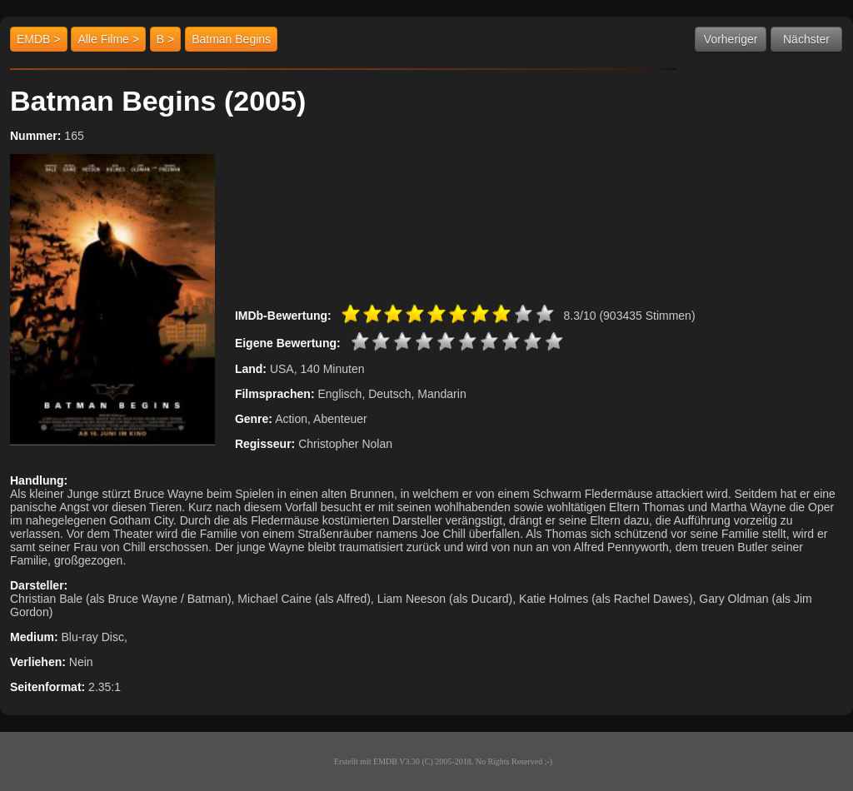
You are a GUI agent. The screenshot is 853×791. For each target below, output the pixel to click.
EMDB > (39, 39)
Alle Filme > (108, 39)
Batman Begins (231, 39)
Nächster (806, 39)
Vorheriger (731, 39)
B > (165, 39)
